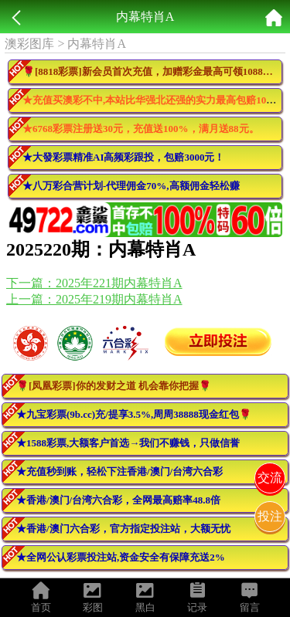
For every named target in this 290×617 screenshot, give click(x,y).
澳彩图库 (29, 43)
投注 (270, 516)
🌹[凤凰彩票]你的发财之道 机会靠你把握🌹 (113, 386)
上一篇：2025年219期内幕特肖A (94, 299)
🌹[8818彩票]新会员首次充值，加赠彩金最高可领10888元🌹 (152, 71)
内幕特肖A (96, 43)
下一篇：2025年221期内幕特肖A (94, 283)
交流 (270, 477)
